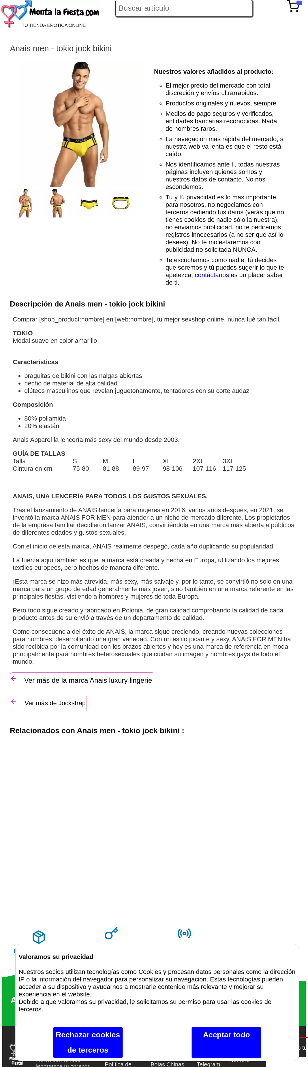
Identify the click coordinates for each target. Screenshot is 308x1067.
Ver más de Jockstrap (48, 702)
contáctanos (212, 275)
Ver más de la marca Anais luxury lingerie (81, 679)
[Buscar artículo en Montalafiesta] (183, 8)
